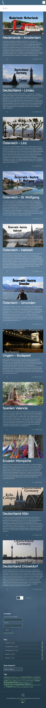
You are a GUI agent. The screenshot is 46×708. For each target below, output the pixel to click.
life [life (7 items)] (16, 680)
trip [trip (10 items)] (26, 687)
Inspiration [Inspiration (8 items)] (24, 679)
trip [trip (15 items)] (24, 687)
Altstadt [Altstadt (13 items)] (6, 677)
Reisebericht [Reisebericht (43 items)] (11, 682)
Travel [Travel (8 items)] (18, 687)
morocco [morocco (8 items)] (24, 680)
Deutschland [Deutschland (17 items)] (26, 677)
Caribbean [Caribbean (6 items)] (19, 677)
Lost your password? (9, 633)
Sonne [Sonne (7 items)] (35, 685)
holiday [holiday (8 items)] (17, 679)
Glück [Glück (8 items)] (13, 679)
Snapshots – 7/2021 (10, 658)
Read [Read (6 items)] (34, 680)
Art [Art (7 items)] (10, 677)
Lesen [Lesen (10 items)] (10, 681)
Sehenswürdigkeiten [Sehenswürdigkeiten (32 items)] (14, 684)
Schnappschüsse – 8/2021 (11, 650)
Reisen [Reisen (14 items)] (20, 683)
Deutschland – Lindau (18, 90)
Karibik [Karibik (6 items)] (33, 678)
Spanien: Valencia (15, 408)
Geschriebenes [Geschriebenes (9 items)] (8, 679)
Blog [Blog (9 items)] (15, 677)
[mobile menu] (43, 2)
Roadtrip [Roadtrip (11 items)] (25, 683)
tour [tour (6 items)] (4, 687)
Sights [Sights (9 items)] (32, 685)
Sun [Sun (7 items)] (40, 685)
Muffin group (20, 698)
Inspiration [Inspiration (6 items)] (29, 678)
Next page (29, 598)
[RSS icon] (24, 702)
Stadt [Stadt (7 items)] (38, 685)
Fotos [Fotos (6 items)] (33, 677)
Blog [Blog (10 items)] (12, 677)
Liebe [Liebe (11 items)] (14, 681)
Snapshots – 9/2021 (10, 642)
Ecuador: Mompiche (17, 461)
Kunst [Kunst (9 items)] (36, 679)
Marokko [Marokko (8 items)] (20, 680)
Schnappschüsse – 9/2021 (11, 646)
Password (6, 622)
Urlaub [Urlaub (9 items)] (31, 687)
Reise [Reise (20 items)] (37, 681)
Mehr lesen (39, 59)
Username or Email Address (10, 616)
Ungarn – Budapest (17, 355)
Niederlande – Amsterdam (22, 37)
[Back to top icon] (23, 695)
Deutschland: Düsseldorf (20, 566)
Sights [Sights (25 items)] (27, 685)
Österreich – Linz (15, 143)
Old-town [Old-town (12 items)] (30, 681)
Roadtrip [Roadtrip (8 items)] (30, 683)
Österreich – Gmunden (19, 303)
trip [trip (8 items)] (28, 687)
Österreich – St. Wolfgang (21, 197)
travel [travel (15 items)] (14, 687)
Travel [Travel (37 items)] (9, 686)
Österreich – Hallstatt (18, 250)
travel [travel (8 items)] (21, 687)
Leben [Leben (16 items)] (6, 681)
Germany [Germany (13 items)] (37, 677)
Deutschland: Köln (15, 513)
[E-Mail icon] (22, 702)
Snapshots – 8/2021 (10, 654)
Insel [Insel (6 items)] (20, 678)
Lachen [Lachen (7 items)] (39, 679)
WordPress (23, 700)
